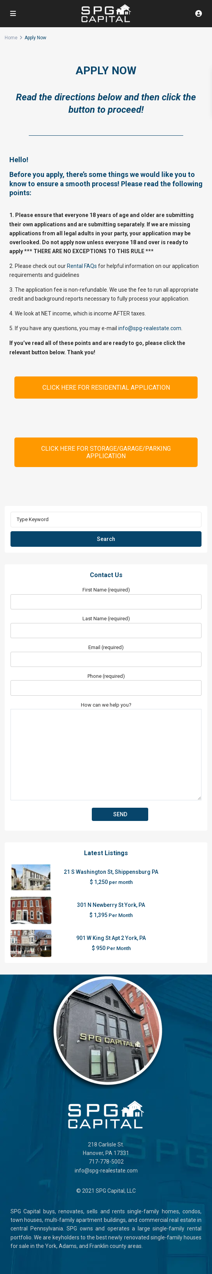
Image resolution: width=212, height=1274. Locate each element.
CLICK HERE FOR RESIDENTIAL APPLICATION (106, 387)
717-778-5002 (106, 1161)
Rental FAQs (82, 266)
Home (11, 37)
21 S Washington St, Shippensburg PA (111, 872)
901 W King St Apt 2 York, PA (111, 938)
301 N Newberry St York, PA (111, 905)
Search (106, 539)
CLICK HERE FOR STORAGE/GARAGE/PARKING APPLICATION (106, 452)
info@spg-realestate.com (149, 328)
